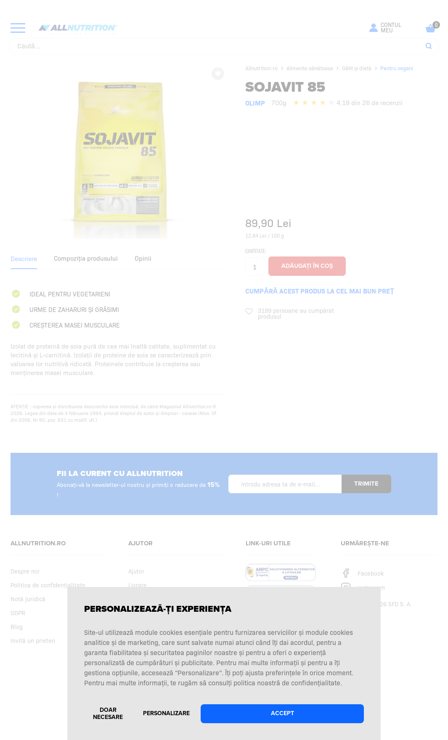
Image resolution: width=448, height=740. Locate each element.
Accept (282, 713)
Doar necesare (108, 713)
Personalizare (166, 713)
